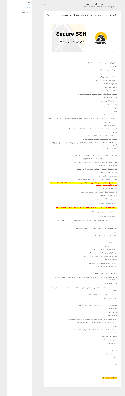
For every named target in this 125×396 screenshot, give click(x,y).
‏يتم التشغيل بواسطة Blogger (75, 391)
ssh (95, 378)
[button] (41, 15)
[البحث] (37, 4)
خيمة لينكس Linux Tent (86, 4)
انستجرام (20, 8)
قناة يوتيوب (20, 4)
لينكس (99, 378)
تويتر (22, 6)
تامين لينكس (106, 378)
